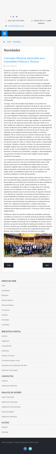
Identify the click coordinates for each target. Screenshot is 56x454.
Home (9, 42)
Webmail (4, 427)
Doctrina (4, 336)
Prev (8, 265)
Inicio (3, 285)
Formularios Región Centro (11, 360)
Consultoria (5, 310)
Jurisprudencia (6, 346)
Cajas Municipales (8, 412)
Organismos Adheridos (9, 417)
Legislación (5, 341)
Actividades (5, 325)
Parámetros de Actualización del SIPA (14, 365)
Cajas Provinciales (8, 397)
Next (47, 265)
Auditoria (5, 315)
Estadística (5, 351)
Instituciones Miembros (9, 386)
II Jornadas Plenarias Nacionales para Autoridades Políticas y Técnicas (24, 59)
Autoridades (6, 290)
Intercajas (5, 432)
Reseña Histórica (7, 300)
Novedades (17, 42)
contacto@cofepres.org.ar (16, 26)
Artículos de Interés (8, 356)
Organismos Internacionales (11, 407)
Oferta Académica (8, 305)
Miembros (5, 295)
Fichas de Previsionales (10, 370)
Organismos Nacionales (10, 402)
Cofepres (5, 381)
